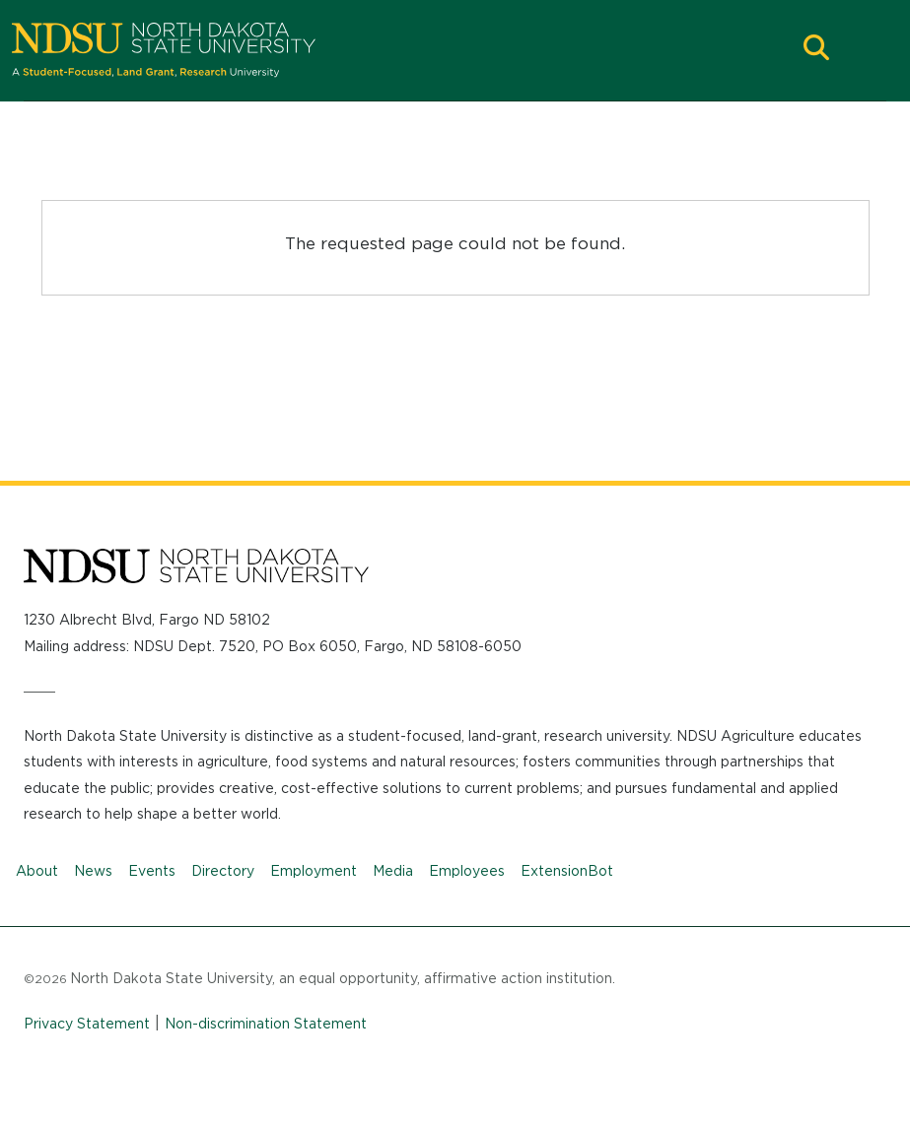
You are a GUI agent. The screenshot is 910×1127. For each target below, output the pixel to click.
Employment (313, 871)
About (37, 871)
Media (393, 871)
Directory (222, 871)
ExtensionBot (567, 871)
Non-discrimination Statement (266, 1023)
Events (151, 871)
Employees (467, 871)
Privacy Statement (87, 1023)
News (93, 871)
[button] (816, 49)
